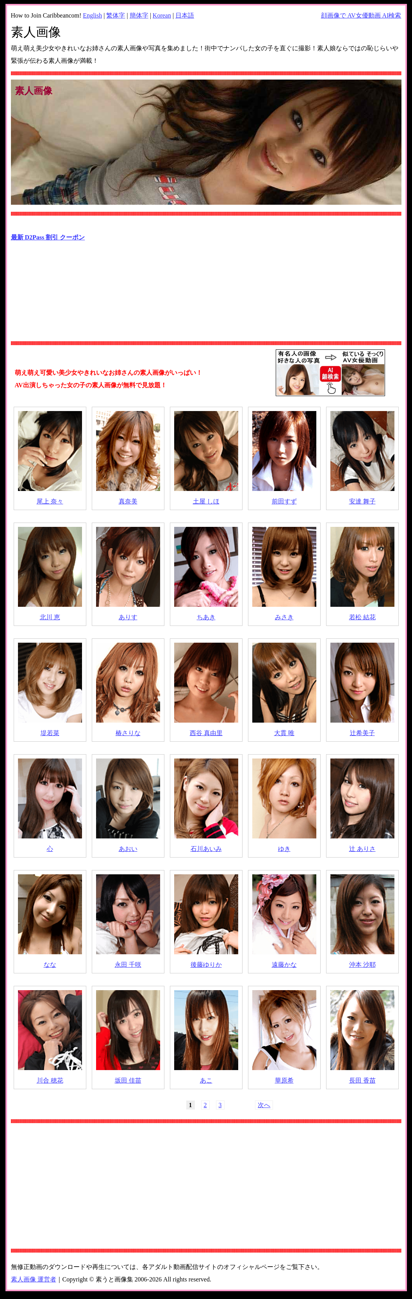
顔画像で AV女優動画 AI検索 (361, 15)
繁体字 (115, 15)
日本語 (184, 15)
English (92, 15)
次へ (264, 1105)
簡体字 (139, 15)
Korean (162, 15)
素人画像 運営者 (33, 1279)
